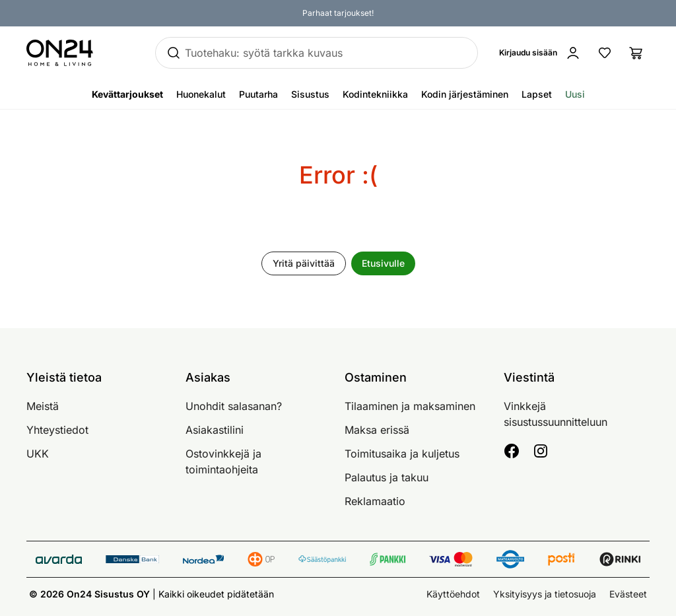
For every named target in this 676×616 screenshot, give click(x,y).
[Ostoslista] (636, 53)
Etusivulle (383, 263)
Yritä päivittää (304, 263)
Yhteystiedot (57, 429)
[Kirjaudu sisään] (542, 53)
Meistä (42, 406)
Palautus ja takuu (386, 477)
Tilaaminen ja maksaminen (410, 406)
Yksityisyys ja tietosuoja (544, 593)
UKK (37, 453)
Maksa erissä (377, 429)
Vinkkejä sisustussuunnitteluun (555, 413)
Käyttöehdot (453, 593)
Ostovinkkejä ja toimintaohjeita (223, 461)
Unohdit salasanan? (234, 406)
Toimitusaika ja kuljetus (402, 453)
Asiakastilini (215, 429)
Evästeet (628, 593)
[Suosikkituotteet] (605, 53)
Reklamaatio (375, 501)
